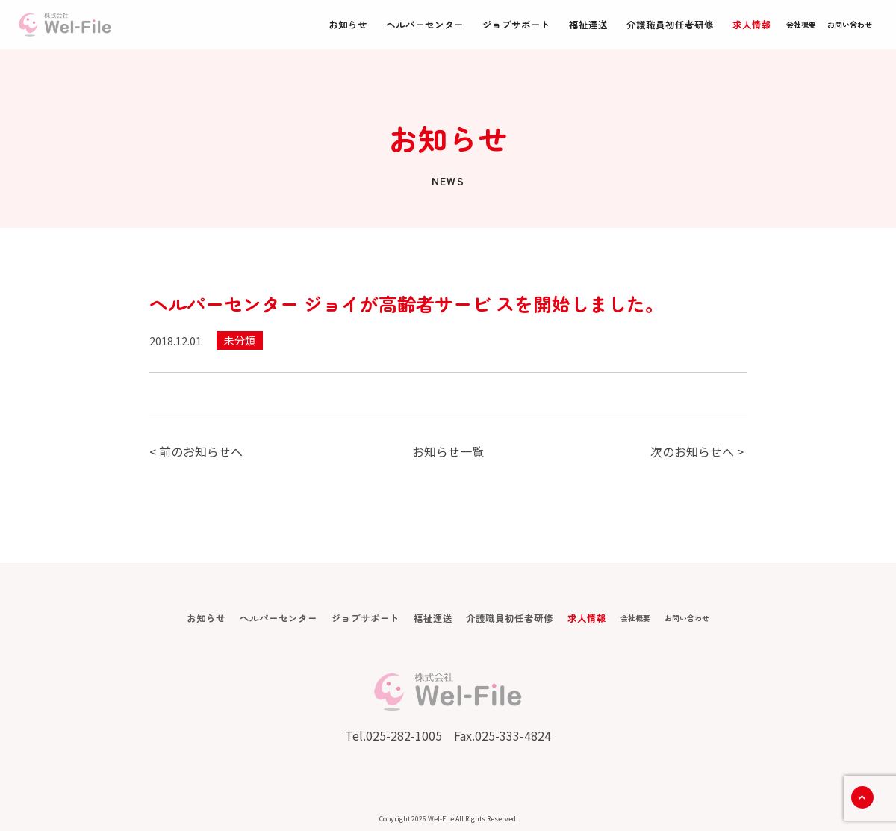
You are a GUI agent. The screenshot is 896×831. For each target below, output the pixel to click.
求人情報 (751, 24)
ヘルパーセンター (425, 24)
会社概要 (801, 24)
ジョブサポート (516, 24)
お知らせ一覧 (448, 451)
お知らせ (348, 24)
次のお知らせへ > (697, 451)
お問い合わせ (849, 24)
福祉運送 (588, 24)
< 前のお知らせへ (196, 451)
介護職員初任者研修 (670, 24)
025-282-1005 (404, 735)
